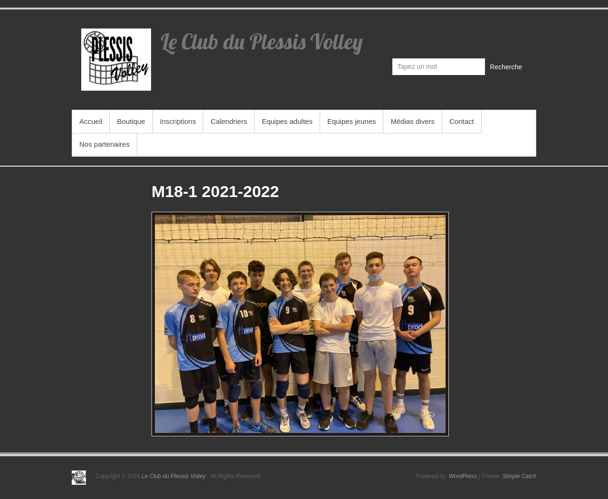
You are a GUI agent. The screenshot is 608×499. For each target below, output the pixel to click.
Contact (461, 121)
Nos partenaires (104, 144)
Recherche (506, 67)
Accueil (90, 121)
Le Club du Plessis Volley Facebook (519, 36)
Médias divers (412, 121)
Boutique (131, 121)
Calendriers (228, 121)
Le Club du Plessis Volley (262, 41)
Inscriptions (178, 121)
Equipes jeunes (351, 121)
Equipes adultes (287, 121)
